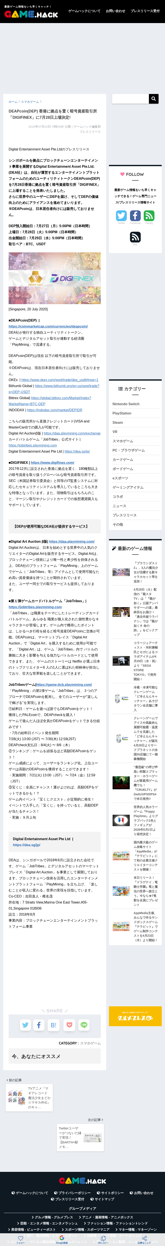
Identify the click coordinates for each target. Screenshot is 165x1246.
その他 (118, 528)
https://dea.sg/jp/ (77, 451)
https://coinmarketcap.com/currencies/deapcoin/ (48, 326)
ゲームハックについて (84, 11)
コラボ (118, 499)
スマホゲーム (90, 1043)
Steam (118, 423)
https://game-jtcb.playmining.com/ (64, 684)
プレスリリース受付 (145, 11)
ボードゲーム (123, 471)
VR (115, 433)
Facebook (135, 223)
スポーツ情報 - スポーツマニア (87, 1191)
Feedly (149, 223)
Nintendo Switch (127, 404)
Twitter (121, 223)
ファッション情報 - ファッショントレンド (117, 1185)
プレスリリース (125, 519)
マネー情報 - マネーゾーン (138, 1191)
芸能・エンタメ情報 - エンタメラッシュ (49, 1185)
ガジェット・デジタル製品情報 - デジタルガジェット (48, 1203)
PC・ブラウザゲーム (130, 452)
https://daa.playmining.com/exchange (72, 433)
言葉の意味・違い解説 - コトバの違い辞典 (113, 1222)
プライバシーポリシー (74, 1155)
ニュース (120, 509)
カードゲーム (123, 461)
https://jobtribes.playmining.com (33, 445)
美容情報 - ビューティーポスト (33, 1191)
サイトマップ (104, 1161)
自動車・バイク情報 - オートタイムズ (114, 1197)
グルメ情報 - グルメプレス (54, 1179)
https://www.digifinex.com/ (52, 462)
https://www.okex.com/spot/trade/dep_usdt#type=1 (59, 380)
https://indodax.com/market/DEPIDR (54, 410)
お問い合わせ (115, 11)
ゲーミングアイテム (129, 490)
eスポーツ (121, 480)
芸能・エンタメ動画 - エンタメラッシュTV (127, 1203)
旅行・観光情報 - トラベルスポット (52, 1197)
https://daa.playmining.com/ (72, 541)
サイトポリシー (112, 1155)
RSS (135, 244)
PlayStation (122, 413)
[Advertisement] (82, 56)
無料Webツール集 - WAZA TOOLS (49, 1222)
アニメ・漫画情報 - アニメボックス (107, 1179)
